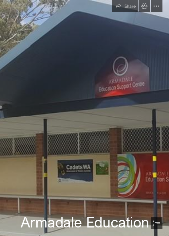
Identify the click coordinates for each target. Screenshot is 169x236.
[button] (125, 6)
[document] (84, 118)
